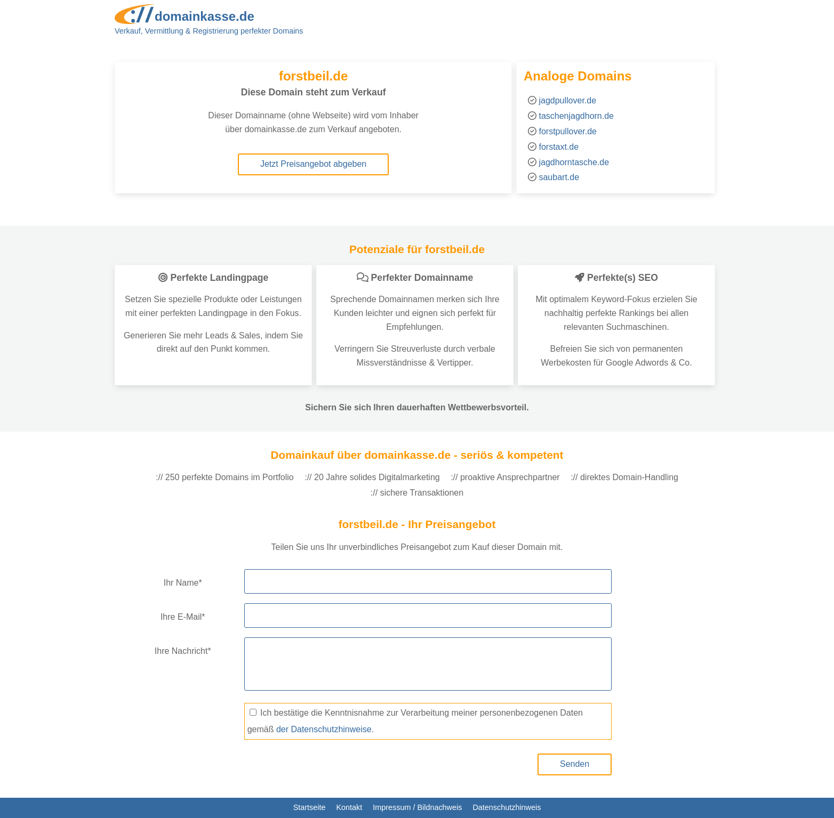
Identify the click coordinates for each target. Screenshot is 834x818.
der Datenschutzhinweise (324, 729)
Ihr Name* (183, 582)
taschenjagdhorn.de (576, 115)
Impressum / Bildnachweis (417, 807)
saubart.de (559, 177)
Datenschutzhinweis (506, 807)
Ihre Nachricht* (183, 650)
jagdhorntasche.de (574, 162)
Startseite (309, 807)
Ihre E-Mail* (183, 616)
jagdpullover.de (567, 100)
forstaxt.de (559, 146)
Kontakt (349, 807)
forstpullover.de (568, 131)
